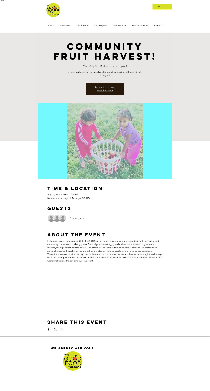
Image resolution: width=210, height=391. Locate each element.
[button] (119, 25)
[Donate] (162, 6)
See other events (105, 90)
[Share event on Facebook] (48, 329)
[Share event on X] (55, 329)
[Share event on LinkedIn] (62, 329)
